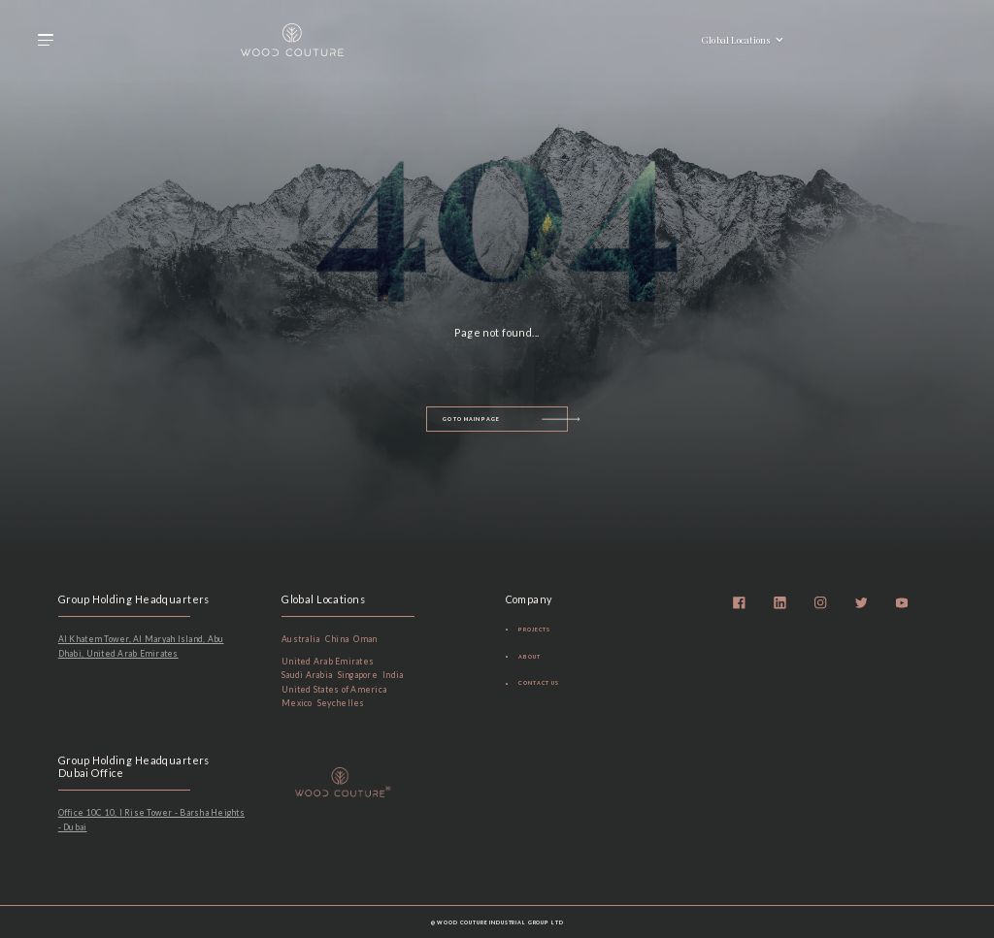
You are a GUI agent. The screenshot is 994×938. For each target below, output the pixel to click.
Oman (365, 639)
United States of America (334, 690)
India (392, 675)
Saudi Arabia (307, 675)
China (336, 639)
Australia (300, 639)
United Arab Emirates (328, 661)
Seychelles (341, 703)
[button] (45, 39)
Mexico (297, 703)
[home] (292, 39)
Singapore (358, 675)
